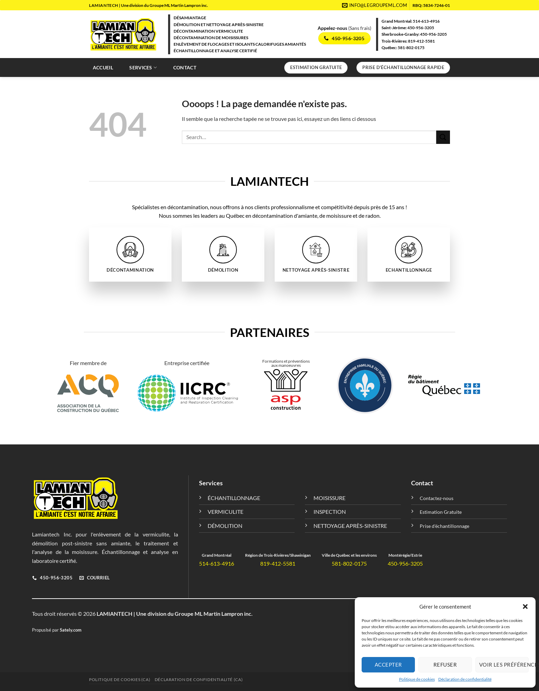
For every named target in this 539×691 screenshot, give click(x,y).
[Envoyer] (443, 137)
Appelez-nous (333, 28)
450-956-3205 (420, 27)
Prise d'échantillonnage (444, 526)
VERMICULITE (225, 511)
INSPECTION (330, 511)
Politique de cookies (417, 679)
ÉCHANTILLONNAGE (234, 498)
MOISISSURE (329, 498)
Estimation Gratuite (441, 512)
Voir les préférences (504, 664)
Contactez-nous (436, 498)
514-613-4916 (426, 21)
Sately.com (70, 630)
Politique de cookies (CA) (119, 679)
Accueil (103, 67)
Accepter (388, 664)
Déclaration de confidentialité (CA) (199, 679)
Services (143, 67)
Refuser (445, 664)
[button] (525, 606)
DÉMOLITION (225, 525)
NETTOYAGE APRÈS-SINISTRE (350, 525)
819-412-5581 (421, 41)
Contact (184, 67)
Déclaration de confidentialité (465, 679)
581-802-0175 (411, 47)
